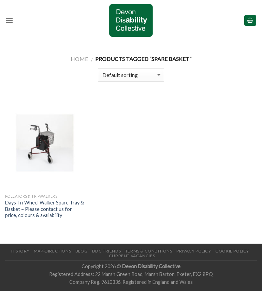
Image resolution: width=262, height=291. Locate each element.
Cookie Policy (232, 251)
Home (79, 59)
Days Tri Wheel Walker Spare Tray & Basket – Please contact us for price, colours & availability (44, 209)
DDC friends (106, 251)
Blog (81, 251)
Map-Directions (52, 251)
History (20, 251)
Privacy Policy (193, 251)
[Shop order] (131, 75)
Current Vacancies (132, 255)
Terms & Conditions (148, 251)
